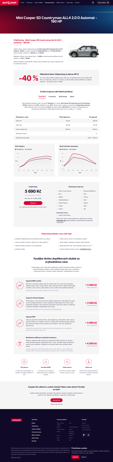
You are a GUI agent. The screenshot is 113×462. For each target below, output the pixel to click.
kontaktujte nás (61, 220)
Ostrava (71, 435)
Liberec (58, 431)
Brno (70, 423)
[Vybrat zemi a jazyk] (104, 3)
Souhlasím (75, 457)
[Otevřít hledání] (93, 3)
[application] (34, 162)
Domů (22, 2)
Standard (42, 96)
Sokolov (71, 438)
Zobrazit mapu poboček (56, 404)
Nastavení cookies (15, 457)
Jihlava (70, 429)
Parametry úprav (49, 2)
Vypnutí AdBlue (38, 2)
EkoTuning (63, 96)
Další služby (70, 2)
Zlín (70, 440)
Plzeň (58, 438)
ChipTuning (29, 2)
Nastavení (83, 457)
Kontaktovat (56, 400)
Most (58, 435)
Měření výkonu (60, 2)
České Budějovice (73, 427)
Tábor (58, 440)
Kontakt (77, 2)
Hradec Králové (60, 429)
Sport (72, 96)
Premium (52, 96)
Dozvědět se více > (85, 249)
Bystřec (58, 427)
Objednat (33, 203)
